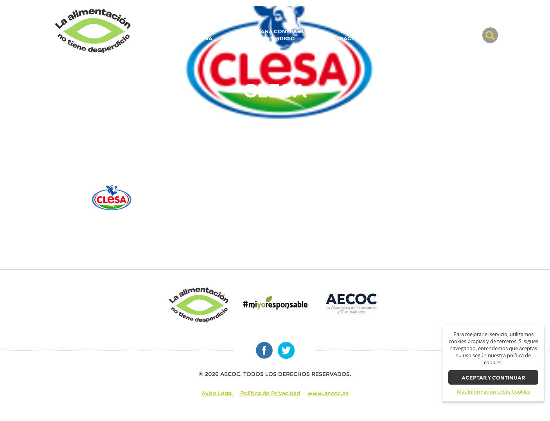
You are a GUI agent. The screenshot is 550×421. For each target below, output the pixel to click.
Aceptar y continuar (493, 378)
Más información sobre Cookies (493, 392)
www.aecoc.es (328, 393)
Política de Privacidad (270, 393)
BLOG (465, 35)
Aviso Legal (217, 393)
